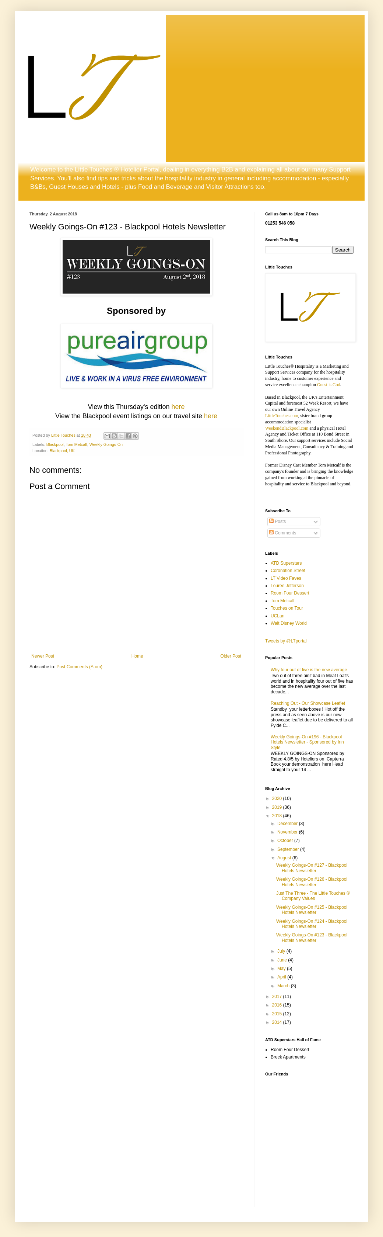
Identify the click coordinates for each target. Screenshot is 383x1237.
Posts (277, 521)
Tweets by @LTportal (286, 641)
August (284, 857)
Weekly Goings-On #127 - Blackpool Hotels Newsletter (311, 868)
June (282, 960)
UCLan (277, 615)
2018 (277, 815)
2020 (277, 798)
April (282, 977)
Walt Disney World (289, 623)
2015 (277, 1013)
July (282, 951)
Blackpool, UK (62, 450)
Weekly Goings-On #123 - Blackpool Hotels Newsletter (311, 937)
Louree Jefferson (287, 585)
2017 (277, 996)
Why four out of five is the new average (309, 669)
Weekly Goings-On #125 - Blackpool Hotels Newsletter (311, 910)
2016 (277, 1005)
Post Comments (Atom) (79, 666)
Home (137, 656)
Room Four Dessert (290, 593)
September (288, 849)
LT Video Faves (286, 578)
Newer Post (42, 656)
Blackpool (55, 444)
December (288, 823)
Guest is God (328, 384)
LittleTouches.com (281, 415)
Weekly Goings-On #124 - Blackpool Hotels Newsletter (311, 924)
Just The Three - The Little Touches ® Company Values (313, 896)
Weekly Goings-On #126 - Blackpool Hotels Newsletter (311, 882)
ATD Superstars (286, 563)
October (285, 840)
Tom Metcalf (76, 444)
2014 (277, 1022)
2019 (277, 807)
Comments (282, 533)
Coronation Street (288, 570)
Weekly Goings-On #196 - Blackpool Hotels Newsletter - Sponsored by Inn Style (307, 742)
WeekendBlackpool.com (286, 428)
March (284, 985)
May (282, 968)
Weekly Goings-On (106, 444)
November (288, 832)
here (178, 406)
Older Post (230, 656)
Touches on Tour (287, 608)
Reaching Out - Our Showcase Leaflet (308, 703)
